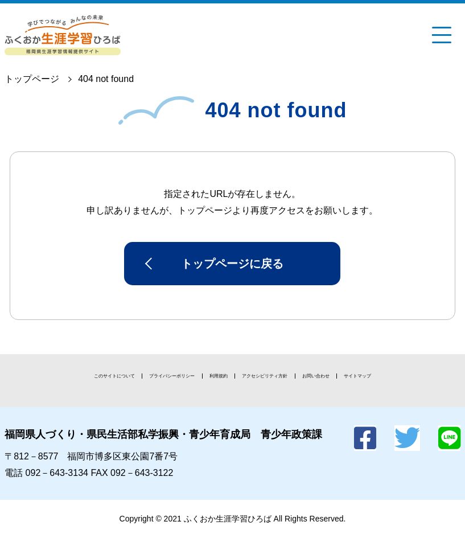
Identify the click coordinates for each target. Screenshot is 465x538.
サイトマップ (357, 376)
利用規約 (218, 376)
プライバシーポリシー (172, 376)
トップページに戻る (232, 263)
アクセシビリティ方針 (264, 376)
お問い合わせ (316, 376)
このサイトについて (114, 376)
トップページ (32, 79)
